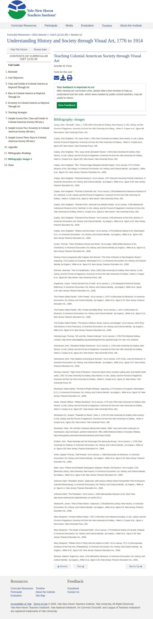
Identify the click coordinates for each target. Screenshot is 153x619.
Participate (51, 25)
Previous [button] (63, 566)
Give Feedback (66, 105)
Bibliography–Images (19, 159)
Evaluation (87, 25)
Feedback (75, 581)
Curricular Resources (23, 25)
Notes (11, 165)
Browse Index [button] (40, 49)
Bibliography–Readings (19, 153)
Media (69, 25)
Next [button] (80, 566)
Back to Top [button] (135, 566)
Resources (19, 581)
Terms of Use (40, 604)
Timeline (107, 25)
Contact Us (73, 592)
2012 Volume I (40, 34)
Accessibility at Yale (21, 604)
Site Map (40, 595)
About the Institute (131, 25)
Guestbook (73, 588)
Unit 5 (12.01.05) (59, 34)
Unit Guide (14, 65)
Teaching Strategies (17, 112)
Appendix (13, 147)
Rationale (12, 71)
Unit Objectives (15, 77)
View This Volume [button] (19, 49)
